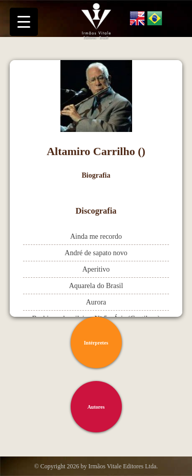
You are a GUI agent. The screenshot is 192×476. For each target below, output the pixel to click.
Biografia (96, 175)
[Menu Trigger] (24, 22)
